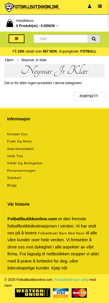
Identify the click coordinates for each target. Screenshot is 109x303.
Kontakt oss (17, 134)
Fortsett (89, 96)
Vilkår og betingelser (25, 163)
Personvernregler (21, 170)
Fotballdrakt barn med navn (61, 233)
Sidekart (14, 178)
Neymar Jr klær (34, 60)
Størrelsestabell (20, 148)
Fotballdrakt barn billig (71, 280)
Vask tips (15, 156)
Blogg (12, 185)
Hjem (9, 60)
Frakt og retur (19, 141)
